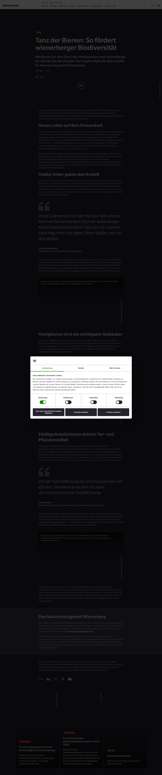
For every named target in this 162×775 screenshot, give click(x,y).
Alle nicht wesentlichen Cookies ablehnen (48, 412)
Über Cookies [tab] (114, 368)
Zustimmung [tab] (47, 368)
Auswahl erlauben (81, 412)
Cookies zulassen (113, 412)
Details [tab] (81, 368)
